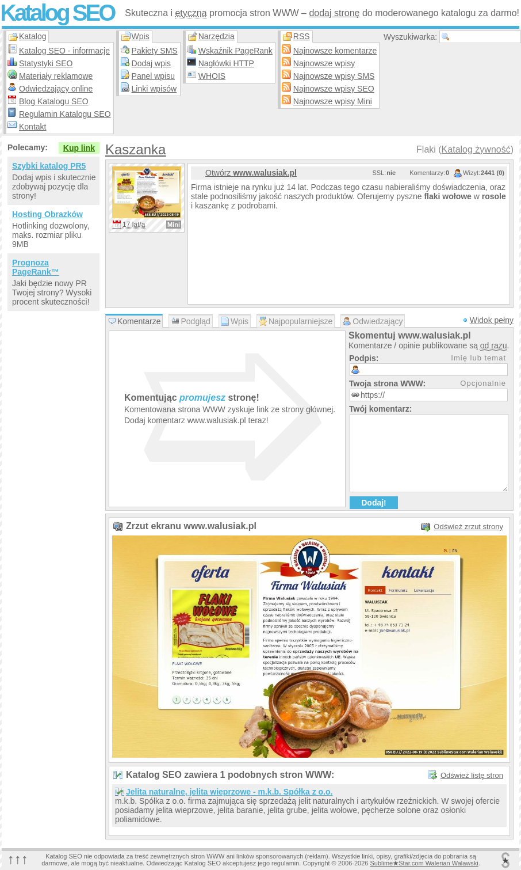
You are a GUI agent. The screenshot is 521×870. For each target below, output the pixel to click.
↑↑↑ (17, 859)
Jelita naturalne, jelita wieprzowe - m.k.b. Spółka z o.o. (229, 791)
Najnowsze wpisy (324, 63)
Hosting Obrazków (47, 214)
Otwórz (251, 172)
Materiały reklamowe (56, 76)
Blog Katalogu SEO (54, 101)
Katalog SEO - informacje (64, 50)
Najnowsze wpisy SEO (333, 88)
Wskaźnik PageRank (235, 50)
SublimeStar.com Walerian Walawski (424, 863)
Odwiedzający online (56, 88)
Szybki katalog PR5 (49, 165)
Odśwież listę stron (471, 775)
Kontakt (32, 126)
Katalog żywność (476, 149)
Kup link (79, 148)
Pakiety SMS (155, 50)
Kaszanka (135, 149)
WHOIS (211, 76)
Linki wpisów (154, 88)
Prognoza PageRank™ (35, 267)
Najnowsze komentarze (335, 50)
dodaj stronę (334, 13)
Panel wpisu (153, 76)
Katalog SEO (57, 12)
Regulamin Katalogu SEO (65, 114)
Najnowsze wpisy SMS (334, 76)
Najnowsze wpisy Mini (332, 101)
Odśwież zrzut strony (468, 526)
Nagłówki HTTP (226, 63)
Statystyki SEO (45, 63)
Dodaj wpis (151, 63)
